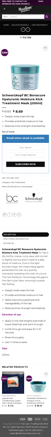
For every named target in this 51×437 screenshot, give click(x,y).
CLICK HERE (32, 1)
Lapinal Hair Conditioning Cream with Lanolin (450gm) (11, 400)
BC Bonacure (14, 187)
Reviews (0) (8, 243)
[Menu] (4, 9)
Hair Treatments (39, 25)
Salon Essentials (20, 25)
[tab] (25, 234)
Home (6, 25)
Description (9, 234)
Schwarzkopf (26, 187)
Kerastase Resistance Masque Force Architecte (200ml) (37, 400)
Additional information (16, 239)
